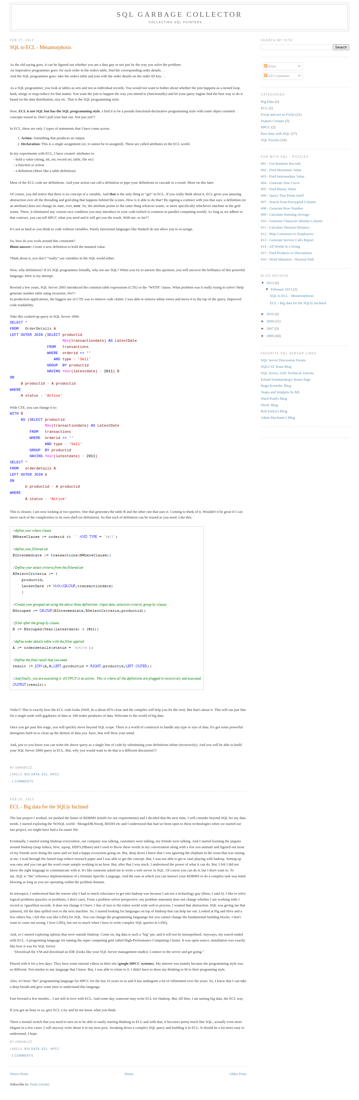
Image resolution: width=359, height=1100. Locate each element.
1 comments (22, 781)
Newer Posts (19, 1074)
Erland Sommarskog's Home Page (285, 379)
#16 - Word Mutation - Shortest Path (287, 259)
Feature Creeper (272, 121)
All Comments (276, 76)
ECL (45, 774)
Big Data (32, 774)
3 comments (22, 1055)
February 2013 (282, 289)
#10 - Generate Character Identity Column (292, 221)
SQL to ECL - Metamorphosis (40, 47)
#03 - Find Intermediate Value (283, 176)
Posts (270, 66)
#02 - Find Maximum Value (281, 170)
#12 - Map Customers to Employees (287, 234)
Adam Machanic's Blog (278, 417)
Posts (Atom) (39, 1084)
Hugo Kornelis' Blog (276, 385)
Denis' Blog (269, 405)
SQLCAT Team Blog (276, 366)
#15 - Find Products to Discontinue (286, 253)
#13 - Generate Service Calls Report (287, 240)
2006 (270, 336)
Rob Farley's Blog (274, 411)
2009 (270, 321)
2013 (270, 283)
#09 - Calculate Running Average (285, 214)
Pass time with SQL (275, 133)
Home (129, 1074)
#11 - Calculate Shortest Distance (285, 227)
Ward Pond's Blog (274, 398)
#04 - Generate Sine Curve (280, 183)
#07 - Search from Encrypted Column (288, 202)
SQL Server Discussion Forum (283, 360)
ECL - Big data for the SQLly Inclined (49, 807)
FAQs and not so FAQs (277, 114)
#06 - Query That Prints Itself (282, 195)
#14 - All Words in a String (280, 246)
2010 (270, 314)
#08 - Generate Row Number (282, 208)
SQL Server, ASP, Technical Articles (287, 373)
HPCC (54, 774)
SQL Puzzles (270, 140)
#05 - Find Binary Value (278, 189)
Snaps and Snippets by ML (280, 392)
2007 (270, 328)
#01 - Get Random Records (281, 163)
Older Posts (238, 1074)
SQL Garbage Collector (180, 14)
